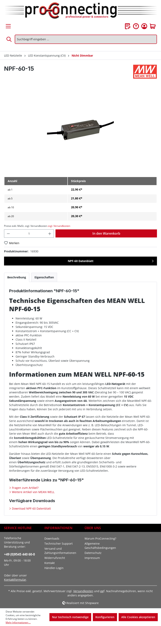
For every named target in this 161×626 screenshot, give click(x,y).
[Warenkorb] (152, 26)
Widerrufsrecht (54, 558)
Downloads (51, 538)
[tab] (16, 277)
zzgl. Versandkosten (59, 226)
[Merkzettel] (127, 26)
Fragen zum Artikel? (25, 488)
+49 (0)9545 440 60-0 (19, 554)
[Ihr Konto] (144, 26)
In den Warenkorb (106, 233)
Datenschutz (93, 553)
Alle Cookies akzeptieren (138, 617)
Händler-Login (54, 568)
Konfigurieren (104, 617)
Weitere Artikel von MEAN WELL (32, 492)
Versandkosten (83, 591)
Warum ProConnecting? (100, 538)
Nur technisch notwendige (70, 617)
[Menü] (8, 26)
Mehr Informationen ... (18, 622)
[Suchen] (9, 39)
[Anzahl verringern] (8, 233)
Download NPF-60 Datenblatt (31, 508)
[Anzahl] (29, 233)
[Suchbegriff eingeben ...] (86, 39)
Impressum (92, 558)
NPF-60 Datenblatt (80, 261)
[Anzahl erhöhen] (50, 233)
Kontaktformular (15, 579)
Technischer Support (58, 543)
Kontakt (49, 563)
